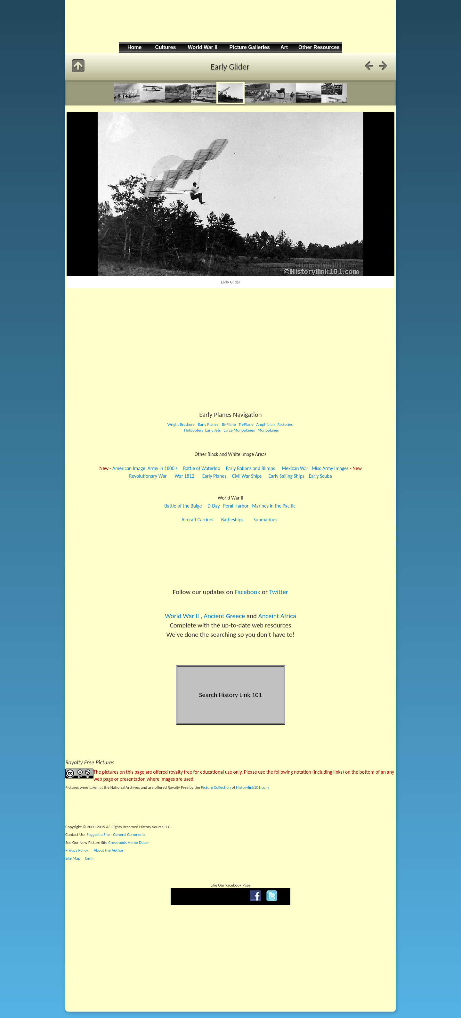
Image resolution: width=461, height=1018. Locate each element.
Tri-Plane (246, 424)
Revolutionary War (148, 476)
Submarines (266, 520)
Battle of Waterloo (201, 468)
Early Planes (208, 424)
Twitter (278, 592)
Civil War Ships (247, 476)
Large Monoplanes (239, 430)
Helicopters (193, 430)
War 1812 (184, 476)
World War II (182, 616)
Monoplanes (268, 430)
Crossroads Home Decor (129, 842)
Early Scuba (320, 476)
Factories (285, 424)
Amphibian (265, 424)
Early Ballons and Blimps (250, 468)
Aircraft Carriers (197, 520)
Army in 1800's (163, 468)
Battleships (232, 520)
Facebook (247, 592)
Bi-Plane (229, 424)
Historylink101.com (252, 787)
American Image (128, 468)
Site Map (72, 858)
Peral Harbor (236, 506)
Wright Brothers (180, 424)
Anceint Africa (277, 616)
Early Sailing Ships (286, 476)
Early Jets (213, 430)
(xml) (89, 858)
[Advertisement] (229, 26)
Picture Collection (216, 787)
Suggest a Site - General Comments (116, 834)
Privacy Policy (76, 850)
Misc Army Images (330, 468)
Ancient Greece (224, 616)
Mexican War (295, 468)
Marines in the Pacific (273, 506)
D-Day (213, 506)
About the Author (109, 850)
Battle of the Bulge (183, 506)
